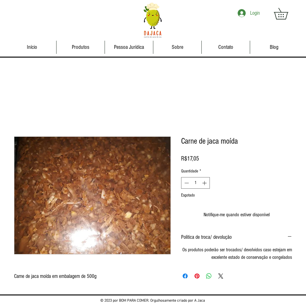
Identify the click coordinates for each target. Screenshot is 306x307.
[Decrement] (186, 182)
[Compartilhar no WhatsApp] (209, 276)
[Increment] (205, 182)
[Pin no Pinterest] (197, 276)
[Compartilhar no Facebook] (185, 276)
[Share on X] (221, 276)
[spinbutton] (195, 182)
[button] (286, 13)
